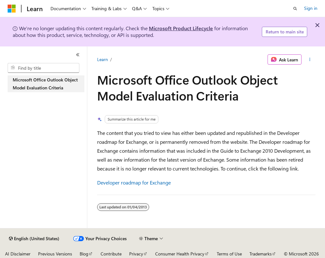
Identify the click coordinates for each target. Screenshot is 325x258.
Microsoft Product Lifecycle (181, 28)
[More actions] (309, 59)
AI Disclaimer (17, 254)
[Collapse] (77, 54)
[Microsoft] (12, 8)
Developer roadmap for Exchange (134, 182)
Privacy (136, 254)
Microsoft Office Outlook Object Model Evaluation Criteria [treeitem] (45, 84)
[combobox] (43, 68)
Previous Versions (55, 254)
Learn (102, 59)
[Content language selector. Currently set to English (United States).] (34, 239)
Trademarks (260, 254)
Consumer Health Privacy (179, 254)
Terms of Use (229, 254)
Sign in (310, 8)
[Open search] (295, 8)
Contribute (111, 254)
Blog (84, 254)
